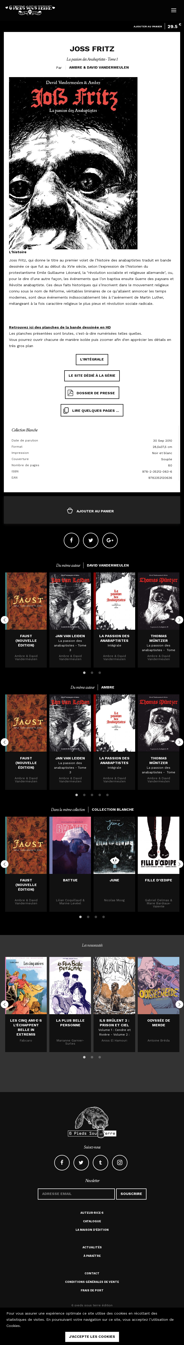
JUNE (114, 880)
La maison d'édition (92, 1230)
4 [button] (99, 794)
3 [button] (99, 672)
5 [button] (107, 794)
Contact (92, 1273)
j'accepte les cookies (92, 1336)
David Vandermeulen (108, 67)
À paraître (92, 1256)
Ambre (75, 67)
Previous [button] (4, 620)
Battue (70, 880)
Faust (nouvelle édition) (26, 640)
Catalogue (92, 1221)
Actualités (92, 1247)
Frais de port (92, 1290)
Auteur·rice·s (92, 1213)
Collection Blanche (24, 430)
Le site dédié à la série (92, 375)
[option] (26, 620)
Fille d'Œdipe (158, 880)
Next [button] (179, 620)
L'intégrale (92, 359)
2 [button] (92, 672)
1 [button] (84, 672)
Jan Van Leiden (70, 636)
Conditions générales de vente (92, 1282)
